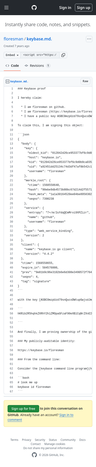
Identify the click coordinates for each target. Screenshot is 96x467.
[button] (63, 55)
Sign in (65, 7)
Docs (82, 440)
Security (40, 440)
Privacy (26, 440)
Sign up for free (23, 408)
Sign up (83, 7)
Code (12, 65)
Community (68, 440)
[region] (48, 240)
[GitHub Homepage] (34, 455)
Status (53, 440)
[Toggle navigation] (6, 8)
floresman (13, 39)
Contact (36, 444)
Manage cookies (54, 444)
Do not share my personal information (48, 448)
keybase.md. (39, 39)
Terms (15, 440)
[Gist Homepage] (34, 7)
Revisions (38, 65)
